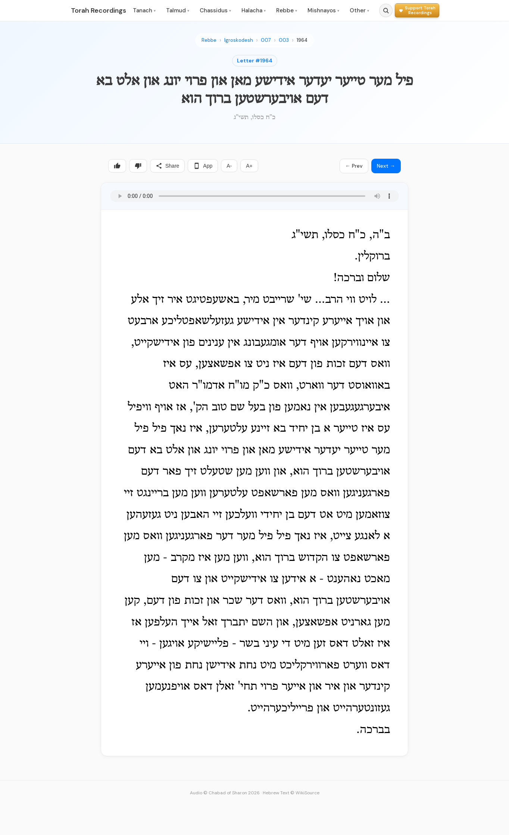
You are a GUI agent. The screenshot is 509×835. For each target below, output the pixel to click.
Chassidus (215, 10)
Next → (386, 165)
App (202, 165)
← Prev (354, 165)
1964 (302, 40)
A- (229, 166)
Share (167, 165)
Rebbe (286, 10)
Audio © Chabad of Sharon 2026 (225, 793)
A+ (249, 166)
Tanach (144, 10)
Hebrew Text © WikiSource (291, 793)
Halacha (253, 10)
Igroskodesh (238, 40)
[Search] (386, 10)
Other (359, 10)
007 (266, 40)
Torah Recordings (98, 10)
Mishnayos (323, 10)
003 (284, 40)
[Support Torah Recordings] (417, 10)
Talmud (177, 10)
